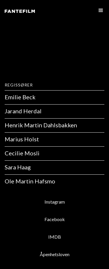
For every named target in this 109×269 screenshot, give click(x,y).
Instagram (54, 201)
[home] (20, 12)
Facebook (54, 219)
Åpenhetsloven (54, 254)
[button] (99, 10)
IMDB (54, 237)
